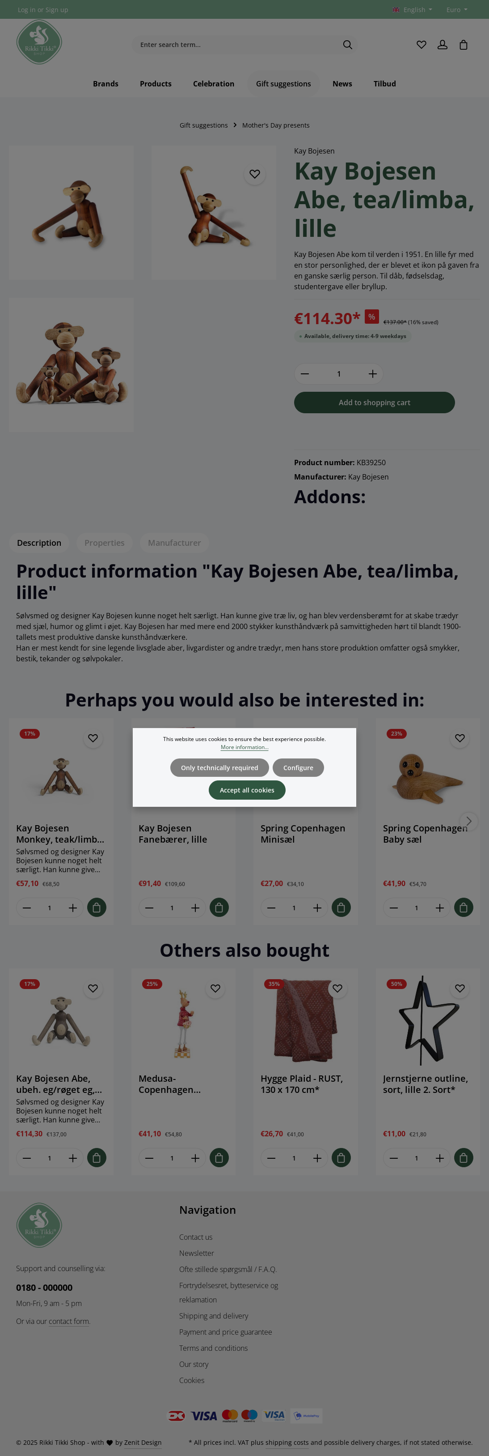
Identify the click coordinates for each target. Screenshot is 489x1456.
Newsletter (196, 1253)
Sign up (57, 9)
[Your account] (442, 44)
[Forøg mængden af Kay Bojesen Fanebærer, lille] (195, 908)
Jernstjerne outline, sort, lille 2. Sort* (425, 1084)
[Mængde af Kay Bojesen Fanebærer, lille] (172, 908)
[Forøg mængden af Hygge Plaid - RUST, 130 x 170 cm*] (317, 1158)
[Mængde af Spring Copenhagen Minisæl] (294, 908)
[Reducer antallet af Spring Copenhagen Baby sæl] (393, 908)
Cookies (191, 1380)
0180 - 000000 (44, 1287)
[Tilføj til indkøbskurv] (96, 907)
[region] (142, 294)
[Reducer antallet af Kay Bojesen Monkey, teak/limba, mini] (26, 908)
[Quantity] (339, 374)
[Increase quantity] (373, 374)
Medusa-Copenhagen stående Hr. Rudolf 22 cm (179, 1084)
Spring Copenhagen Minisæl (303, 833)
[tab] (39, 543)
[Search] (347, 45)
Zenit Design (143, 1442)
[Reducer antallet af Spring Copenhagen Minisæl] (271, 908)
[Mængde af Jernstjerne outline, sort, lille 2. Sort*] (417, 1158)
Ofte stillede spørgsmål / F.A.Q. (228, 1269)
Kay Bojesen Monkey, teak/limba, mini (60, 833)
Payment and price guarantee (225, 1332)
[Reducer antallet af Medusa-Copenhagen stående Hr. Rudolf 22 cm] (149, 1158)
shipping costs (287, 1442)
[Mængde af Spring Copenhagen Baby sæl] (417, 908)
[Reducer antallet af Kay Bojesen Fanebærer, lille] (149, 908)
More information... (245, 757)
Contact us (195, 1237)
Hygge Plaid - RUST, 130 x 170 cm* (302, 1084)
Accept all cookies (247, 800)
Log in (27, 9)
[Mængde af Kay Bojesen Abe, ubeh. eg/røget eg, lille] (50, 1158)
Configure (298, 777)
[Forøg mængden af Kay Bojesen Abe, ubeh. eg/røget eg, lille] (73, 1158)
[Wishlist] (421, 44)
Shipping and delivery (213, 1316)
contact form (69, 1321)
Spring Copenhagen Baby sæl (425, 833)
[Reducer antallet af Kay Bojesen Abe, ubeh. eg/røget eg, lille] (26, 1158)
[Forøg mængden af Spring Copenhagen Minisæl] (317, 908)
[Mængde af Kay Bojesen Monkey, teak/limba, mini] (50, 908)
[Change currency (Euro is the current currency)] (456, 9)
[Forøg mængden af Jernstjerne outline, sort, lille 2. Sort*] (439, 1158)
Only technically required (219, 777)
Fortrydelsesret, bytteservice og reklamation (228, 1292)
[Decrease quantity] (304, 374)
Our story (193, 1364)
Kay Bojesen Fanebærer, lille (173, 833)
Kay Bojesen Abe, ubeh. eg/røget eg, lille (55, 1084)
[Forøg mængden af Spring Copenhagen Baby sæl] (439, 908)
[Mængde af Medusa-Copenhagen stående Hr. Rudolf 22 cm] (172, 1158)
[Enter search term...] (234, 45)
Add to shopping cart (374, 402)
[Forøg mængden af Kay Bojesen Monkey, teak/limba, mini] (73, 908)
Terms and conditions (213, 1348)
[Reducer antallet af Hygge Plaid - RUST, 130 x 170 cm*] (271, 1158)
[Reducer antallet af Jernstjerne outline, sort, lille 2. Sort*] (393, 1158)
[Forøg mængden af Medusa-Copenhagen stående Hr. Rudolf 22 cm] (195, 1158)
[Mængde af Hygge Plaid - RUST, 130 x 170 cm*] (294, 1158)
